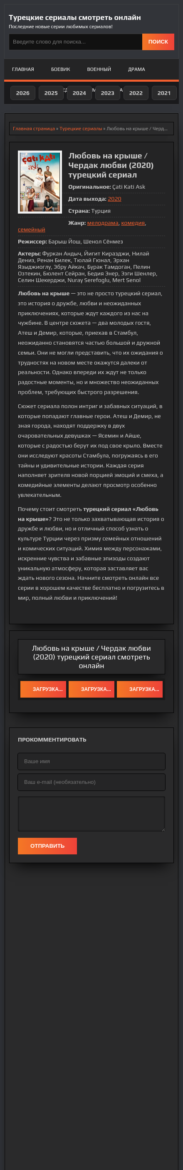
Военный (99, 69)
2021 (164, 93)
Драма (136, 69)
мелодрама (103, 222)
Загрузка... (48, 689)
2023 (107, 93)
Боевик (60, 69)
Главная (23, 69)
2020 (114, 198)
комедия (133, 222)
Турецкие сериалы (80, 128)
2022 (136, 93)
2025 (51, 93)
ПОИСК (158, 42)
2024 (79, 93)
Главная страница (34, 128)
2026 (23, 93)
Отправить (47, 846)
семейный (31, 229)
